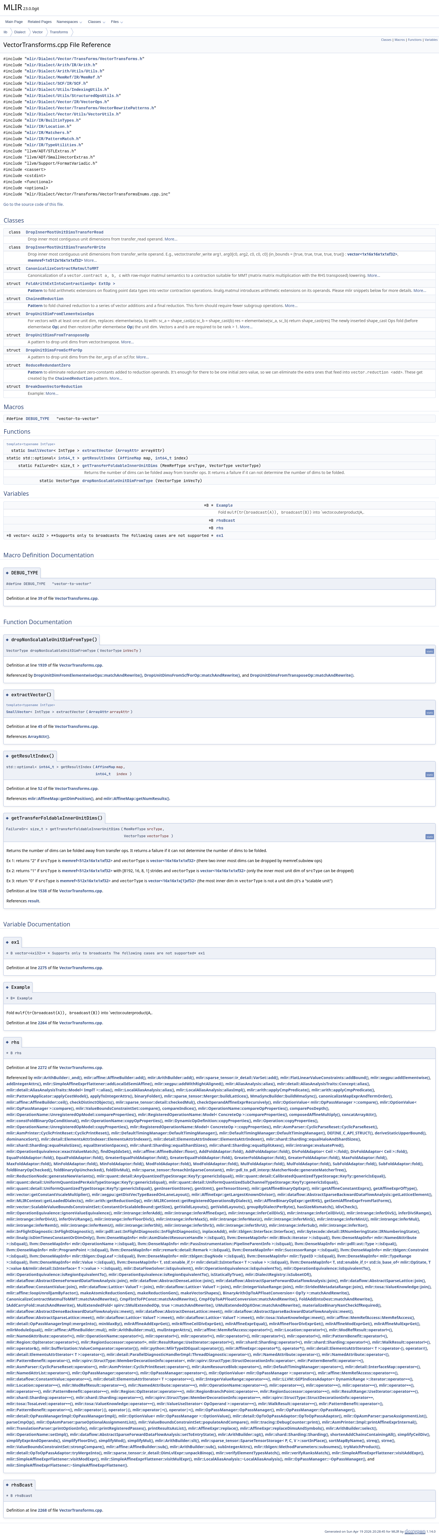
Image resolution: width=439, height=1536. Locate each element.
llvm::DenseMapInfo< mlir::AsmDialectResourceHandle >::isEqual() (161, 1237)
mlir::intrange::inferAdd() (138, 1213)
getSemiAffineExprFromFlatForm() (357, 1200)
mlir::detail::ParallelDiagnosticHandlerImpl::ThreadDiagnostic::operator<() (179, 1354)
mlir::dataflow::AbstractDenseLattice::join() (172, 1280)
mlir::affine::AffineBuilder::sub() (137, 1446)
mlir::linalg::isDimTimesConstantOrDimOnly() (50, 1237)
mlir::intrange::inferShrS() (189, 1225)
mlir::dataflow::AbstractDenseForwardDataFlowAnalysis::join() (67, 1280)
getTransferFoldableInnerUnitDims (120, 465)
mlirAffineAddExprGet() (147, 1323)
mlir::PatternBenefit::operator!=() (354, 1336)
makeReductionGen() (157, 1293)
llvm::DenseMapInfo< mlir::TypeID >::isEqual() (291, 1256)
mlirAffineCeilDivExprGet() (197, 1323)
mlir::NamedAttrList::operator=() (38, 1372)
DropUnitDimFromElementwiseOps (60, 313)
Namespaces (69, 22)
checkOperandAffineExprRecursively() (234, 1102)
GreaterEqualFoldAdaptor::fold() (136, 1157)
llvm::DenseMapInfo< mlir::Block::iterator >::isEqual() (278, 1237)
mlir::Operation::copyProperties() (285, 1120)
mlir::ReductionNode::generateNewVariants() (50, 1176)
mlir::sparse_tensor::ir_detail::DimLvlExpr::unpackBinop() (159, 1452)
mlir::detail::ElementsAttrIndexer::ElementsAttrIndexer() (96, 1139)
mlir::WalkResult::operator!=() (400, 1342)
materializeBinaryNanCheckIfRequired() (341, 1305)
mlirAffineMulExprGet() (396, 1323)
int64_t (66, 458)
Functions (415, 40)
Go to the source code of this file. (33, 204)
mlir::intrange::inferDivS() (371, 1213)
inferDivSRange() (414, 1213)
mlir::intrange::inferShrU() (241, 1225)
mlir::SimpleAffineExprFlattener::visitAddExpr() (377, 1452)
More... (171, 239)
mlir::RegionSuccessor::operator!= (113, 1342)
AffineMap (130, 458)
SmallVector (40, 450)
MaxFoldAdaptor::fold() (364, 1157)
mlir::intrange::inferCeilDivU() (316, 1213)
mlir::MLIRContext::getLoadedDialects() (44, 1200)
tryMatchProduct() (361, 1446)
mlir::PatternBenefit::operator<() (38, 1360)
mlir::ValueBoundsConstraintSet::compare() (118, 1108)
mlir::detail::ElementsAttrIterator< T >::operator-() (355, 1348)
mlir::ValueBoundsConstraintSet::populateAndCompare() (193, 1422)
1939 (42, 665)
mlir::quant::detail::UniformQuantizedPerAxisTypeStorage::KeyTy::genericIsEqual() (86, 1182)
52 (40, 788)
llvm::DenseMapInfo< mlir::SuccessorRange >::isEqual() (285, 1249)
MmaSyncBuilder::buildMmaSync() (283, 1096)
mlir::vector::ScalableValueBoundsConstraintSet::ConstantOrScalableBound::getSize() (89, 1206)
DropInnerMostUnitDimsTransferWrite (66, 247)
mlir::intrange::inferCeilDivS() (256, 1213)
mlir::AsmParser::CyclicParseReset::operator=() (51, 1366)
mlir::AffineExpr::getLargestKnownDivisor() (233, 1194)
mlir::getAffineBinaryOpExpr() (280, 1188)
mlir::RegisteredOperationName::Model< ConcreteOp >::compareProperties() (212, 1114)
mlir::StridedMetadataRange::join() (329, 1286)
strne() (387, 1440)
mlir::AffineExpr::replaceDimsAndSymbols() (282, 1428)
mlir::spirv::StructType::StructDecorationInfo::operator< (241, 1360)
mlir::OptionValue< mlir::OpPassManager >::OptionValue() (174, 1416)
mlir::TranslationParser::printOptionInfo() (46, 1428)
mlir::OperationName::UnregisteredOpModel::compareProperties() (71, 1114)
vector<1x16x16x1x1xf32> (372, 254)
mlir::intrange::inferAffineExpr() (195, 1213)
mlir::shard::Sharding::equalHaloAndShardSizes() (313, 1139)
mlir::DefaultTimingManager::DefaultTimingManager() (164, 1133)
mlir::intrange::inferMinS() (289, 1219)
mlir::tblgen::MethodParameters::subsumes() (297, 1446)
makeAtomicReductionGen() (107, 1293)
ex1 (219, 535)
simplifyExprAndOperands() (33, 1440)
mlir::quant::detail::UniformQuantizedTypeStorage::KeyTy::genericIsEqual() (79, 1188)
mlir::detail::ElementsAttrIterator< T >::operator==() (143, 1379)
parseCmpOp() (20, 1422)
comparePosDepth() (309, 1108)
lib (5, 32)
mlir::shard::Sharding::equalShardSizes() (168, 1145)
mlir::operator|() (90, 1409)
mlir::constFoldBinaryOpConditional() (42, 1120)
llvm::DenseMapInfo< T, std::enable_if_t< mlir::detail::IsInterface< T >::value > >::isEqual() (202, 1262)
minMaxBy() (110, 1323)
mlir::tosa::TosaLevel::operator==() (39, 1403)
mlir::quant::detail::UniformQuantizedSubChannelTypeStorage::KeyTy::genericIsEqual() (253, 1182)
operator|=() (181, 1409)
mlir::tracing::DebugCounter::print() (285, 1422)
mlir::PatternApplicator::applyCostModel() (47, 1096)
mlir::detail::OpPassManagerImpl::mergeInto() (51, 1323)
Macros (399, 40)
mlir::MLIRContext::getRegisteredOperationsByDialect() (198, 1200)
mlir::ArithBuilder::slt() (177, 1440)
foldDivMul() (118, 1169)
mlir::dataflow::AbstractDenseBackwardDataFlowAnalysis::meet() (70, 1311)
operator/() (416, 1348)
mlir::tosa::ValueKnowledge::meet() (290, 1317)
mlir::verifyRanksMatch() (306, 1452)
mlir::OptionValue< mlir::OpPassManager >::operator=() (262, 1372)
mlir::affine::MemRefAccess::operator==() (357, 1372)
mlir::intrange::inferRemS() (32, 1225)
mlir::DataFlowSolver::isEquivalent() (158, 1268)
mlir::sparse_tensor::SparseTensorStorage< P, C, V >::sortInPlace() (264, 1440)
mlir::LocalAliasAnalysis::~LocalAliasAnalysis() (238, 1459)
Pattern (35, 290)
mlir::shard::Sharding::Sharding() (296, 1434)
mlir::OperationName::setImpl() (37, 1434)
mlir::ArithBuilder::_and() (57, 1077)
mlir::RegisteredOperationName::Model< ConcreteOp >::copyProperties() (200, 1126)
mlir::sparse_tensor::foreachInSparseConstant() (178, 1169)
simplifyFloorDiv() (79, 1440)
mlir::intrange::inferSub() (293, 1225)
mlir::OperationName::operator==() (233, 1385)
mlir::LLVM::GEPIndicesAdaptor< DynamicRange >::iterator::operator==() (342, 1379)
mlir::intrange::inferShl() (138, 1225)
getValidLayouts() (191, 1206)
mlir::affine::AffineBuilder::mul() (76, 1329)
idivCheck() (346, 1206)
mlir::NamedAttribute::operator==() (162, 1385)
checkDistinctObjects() (92, 1102)
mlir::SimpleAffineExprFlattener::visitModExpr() (52, 1459)
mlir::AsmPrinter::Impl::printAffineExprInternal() (369, 1422)
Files (117, 22)
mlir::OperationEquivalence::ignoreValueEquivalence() (58, 1213)
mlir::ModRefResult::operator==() (94, 1385)
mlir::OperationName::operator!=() (109, 1336)
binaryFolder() (148, 1096)
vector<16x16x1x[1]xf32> (172, 880)
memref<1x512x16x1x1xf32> (55, 260)
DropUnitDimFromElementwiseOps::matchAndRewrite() (88, 675)
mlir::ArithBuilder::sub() (193, 1446)
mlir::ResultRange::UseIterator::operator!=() (191, 1342)
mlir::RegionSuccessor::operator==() (295, 1391)
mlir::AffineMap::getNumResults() (136, 798)
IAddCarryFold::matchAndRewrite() (40, 1305)
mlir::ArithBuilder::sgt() (240, 1434)
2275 (42, 967)
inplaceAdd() (214, 1231)
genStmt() (204, 1188)
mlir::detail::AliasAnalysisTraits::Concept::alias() (323, 1083)
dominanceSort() (22, 1139)
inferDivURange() (75, 1219)
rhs (219, 527)
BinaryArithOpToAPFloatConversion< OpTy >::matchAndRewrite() (286, 1293)
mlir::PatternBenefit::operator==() (76, 1391)
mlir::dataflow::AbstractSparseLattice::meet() (50, 1317)
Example (224, 505)
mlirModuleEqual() (24, 1329)
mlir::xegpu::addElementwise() (400, 1077)
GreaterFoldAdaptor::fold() (260, 1157)
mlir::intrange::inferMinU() (342, 1219)
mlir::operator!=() (162, 1336)
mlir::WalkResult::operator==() (287, 1403)
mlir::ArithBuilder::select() (351, 1428)
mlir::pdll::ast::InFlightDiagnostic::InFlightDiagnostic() (147, 1231)
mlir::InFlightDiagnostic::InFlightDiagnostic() (50, 1231)
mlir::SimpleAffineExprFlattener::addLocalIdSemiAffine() (98, 1083)
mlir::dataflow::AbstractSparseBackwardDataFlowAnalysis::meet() (288, 1311)
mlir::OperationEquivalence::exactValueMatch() (52, 1151)
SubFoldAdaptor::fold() (355, 1163)
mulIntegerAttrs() (174, 1329)
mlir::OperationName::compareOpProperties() (243, 1108)
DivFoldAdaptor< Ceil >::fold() (320, 1151)
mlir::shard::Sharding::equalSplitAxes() (246, 1145)
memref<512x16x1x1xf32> (87, 860)
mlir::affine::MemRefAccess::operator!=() (233, 1329)
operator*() (293, 1348)
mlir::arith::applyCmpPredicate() (278, 1090)
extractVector (97, 450)
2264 (42, 1022)
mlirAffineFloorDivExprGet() (296, 1323)
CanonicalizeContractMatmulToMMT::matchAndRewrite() (62, 1299)
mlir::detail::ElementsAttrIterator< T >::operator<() (55, 1354)
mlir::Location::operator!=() (300, 1329)
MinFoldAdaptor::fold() (75, 1163)
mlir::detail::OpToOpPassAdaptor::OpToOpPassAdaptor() (287, 1416)
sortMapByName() (346, 1440)
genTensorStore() (232, 1188)
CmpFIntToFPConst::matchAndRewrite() (158, 1299)
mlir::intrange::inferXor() (343, 1225)
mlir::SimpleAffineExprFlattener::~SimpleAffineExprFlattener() (66, 1465)
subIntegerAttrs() (235, 1446)
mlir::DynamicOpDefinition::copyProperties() (208, 1120)
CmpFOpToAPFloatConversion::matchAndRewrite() (248, 1299)
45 (40, 726)
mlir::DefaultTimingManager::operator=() (303, 1366)
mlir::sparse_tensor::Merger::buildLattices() (206, 1096)
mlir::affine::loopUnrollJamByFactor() (42, 1293)
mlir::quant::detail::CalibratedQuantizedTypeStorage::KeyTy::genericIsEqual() (310, 1176)
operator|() (119, 1409)
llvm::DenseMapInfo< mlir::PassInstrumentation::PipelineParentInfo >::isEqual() (215, 1243)
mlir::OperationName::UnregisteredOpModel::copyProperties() (67, 1126)
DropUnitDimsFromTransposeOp (57, 335)
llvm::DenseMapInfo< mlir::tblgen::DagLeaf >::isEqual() (82, 1256)
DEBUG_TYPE (37, 418)
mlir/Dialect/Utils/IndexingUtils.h (67, 89)
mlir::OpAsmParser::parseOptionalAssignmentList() (86, 1422)
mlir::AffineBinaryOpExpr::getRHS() (288, 1200)
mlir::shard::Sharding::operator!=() (269, 1342)
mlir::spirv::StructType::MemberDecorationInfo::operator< (128, 1360)
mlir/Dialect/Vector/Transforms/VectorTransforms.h (84, 59)
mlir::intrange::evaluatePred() (314, 1145)
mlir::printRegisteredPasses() (117, 1428)
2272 (42, 1067)
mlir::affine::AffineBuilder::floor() (165, 1151)
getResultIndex (98, 458)
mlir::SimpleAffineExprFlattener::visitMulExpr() (146, 1459)
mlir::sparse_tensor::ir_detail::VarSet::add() (237, 1077)
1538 (42, 890)
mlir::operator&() (22, 1348)
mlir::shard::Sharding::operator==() (40, 1397)
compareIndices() (179, 1108)
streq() (372, 1440)
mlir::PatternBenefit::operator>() (350, 1403)
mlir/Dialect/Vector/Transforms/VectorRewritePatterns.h (90, 108)
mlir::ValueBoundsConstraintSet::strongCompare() (55, 1446)
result (33, 900)
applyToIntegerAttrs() (111, 1096)
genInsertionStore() (173, 1188)
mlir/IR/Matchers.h (48, 132)
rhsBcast (225, 520)
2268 (42, 1510)
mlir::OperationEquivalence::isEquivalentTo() (238, 1268)
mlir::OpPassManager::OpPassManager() (234, 1409)
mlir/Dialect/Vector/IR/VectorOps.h (67, 102)
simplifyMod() (112, 1440)
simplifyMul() (140, 1440)
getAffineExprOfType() (395, 1188)
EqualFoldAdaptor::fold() (30, 1157)
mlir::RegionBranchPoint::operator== (222, 1391)
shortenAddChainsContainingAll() (362, 1434)
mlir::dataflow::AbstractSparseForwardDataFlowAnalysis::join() (277, 1280)
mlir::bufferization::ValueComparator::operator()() (89, 1348)
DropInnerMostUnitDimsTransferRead (64, 232)
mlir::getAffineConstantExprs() (341, 1188)
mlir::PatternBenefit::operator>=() (39, 1409)
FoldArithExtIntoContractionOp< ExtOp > (70, 283)
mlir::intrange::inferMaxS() (181, 1219)
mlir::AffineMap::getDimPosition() (60, 798)
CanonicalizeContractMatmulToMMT (62, 268)
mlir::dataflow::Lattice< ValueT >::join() (116, 1286)
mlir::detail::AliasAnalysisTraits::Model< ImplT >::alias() (59, 1090)
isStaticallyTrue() (227, 1274)
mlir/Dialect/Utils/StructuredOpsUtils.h (73, 95)
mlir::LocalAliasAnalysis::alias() (144, 1090)
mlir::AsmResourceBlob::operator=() (226, 1366)
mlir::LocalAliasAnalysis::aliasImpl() (210, 1090)
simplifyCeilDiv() (413, 1434)
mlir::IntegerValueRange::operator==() (233, 1379)
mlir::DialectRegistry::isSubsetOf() (278, 1274)
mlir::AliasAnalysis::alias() (250, 1083)
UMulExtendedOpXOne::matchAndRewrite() (257, 1305)
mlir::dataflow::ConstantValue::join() (41, 1286)
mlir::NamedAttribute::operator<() (286, 1354)
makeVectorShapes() (201, 1293)
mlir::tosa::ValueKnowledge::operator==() (115, 1403)
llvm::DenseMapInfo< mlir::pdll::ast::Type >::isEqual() (345, 1243)
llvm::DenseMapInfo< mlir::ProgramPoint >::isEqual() (57, 1249)
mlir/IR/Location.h (48, 126)
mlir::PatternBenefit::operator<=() (330, 1360)
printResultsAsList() (167, 1428)
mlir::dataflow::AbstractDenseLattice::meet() (179, 1311)
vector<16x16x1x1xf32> (173, 860)
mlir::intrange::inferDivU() (31, 1219)
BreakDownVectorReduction (54, 386)
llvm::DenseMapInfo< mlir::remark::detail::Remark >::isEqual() (170, 1249)
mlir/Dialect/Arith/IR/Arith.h (61, 65)
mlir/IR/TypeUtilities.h (54, 145)
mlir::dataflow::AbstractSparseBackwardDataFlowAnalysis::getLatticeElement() (354, 1194)
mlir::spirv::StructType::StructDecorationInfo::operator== (317, 1397)
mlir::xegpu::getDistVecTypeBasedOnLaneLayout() (141, 1194)
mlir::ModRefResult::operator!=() (360, 1329)
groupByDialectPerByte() (271, 1206)
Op (55, 326)
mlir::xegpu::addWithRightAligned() (189, 1083)
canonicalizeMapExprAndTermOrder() (355, 1096)
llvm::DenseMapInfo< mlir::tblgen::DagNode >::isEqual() (191, 1256)
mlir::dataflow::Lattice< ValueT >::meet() (135, 1317)
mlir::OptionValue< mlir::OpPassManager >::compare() (325, 1102)
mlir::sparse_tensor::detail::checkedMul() (155, 1102)
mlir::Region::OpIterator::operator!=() (42, 1342)
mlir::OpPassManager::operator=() (105, 1372)
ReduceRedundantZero (48, 365)
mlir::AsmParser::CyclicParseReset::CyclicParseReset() (325, 1126)
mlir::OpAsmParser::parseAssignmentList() (385, 1416)
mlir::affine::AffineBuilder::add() (115, 1077)
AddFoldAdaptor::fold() (221, 1151)
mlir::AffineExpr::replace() (213, 1428)
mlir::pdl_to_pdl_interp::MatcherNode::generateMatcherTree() (286, 1169)
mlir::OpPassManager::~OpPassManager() (324, 1459)
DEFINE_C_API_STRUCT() (350, 1133)
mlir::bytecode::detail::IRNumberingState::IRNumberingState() (358, 1231)
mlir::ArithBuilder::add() (171, 1077)
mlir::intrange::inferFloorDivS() (124, 1219)
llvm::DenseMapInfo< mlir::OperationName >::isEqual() (82, 1243)
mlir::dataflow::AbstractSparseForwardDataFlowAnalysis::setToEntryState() (143, 1434)
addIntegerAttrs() (23, 1083)
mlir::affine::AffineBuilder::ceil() (37, 1102)
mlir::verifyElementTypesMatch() (247, 1452)
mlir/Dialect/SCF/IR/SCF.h (56, 83)
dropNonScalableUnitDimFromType (117, 480)
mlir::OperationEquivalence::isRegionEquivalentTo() (56, 1274)
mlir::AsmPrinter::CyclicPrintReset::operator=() (144, 1366)
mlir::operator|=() (149, 1409)
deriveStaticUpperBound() (400, 1133)
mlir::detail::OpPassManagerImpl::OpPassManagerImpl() (61, 1416)
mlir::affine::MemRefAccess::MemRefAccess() (370, 1317)
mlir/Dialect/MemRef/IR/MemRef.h (63, 77)
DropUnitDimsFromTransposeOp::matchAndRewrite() (301, 675)
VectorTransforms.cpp (76, 598)
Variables (431, 40)
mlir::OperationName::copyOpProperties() (121, 1120)
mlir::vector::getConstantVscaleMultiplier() (48, 1194)
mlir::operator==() (286, 1385)
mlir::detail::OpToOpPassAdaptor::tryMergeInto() (54, 1452)
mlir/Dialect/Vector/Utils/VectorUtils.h (73, 114)
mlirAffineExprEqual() (246, 1323)
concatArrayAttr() (359, 1114)
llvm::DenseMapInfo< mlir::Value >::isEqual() (72, 1262)
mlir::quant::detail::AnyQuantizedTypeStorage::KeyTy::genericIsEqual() (165, 1176)
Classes (96, 22)
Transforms (59, 32)
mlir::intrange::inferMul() (394, 1219)
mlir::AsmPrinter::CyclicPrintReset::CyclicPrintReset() (57, 1133)
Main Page (14, 22)
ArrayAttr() (38, 736)
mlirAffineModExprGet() (348, 1323)
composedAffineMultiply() (314, 1114)
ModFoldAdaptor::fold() (168, 1163)
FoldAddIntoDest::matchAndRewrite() (335, 1299)
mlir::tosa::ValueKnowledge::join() (398, 1286)
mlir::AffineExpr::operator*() (253, 1348)
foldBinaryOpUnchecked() (79, 1169)
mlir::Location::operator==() (33, 1385)
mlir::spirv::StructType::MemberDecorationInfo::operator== (202, 1397)
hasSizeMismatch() (315, 1206)
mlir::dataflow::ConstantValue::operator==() (48, 1379)
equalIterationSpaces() (105, 1145)
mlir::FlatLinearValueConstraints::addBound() (324, 1077)
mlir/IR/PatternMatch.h (53, 138)
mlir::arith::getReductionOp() (113, 1200)
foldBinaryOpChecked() (29, 1169)
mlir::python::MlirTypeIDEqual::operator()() (181, 1348)
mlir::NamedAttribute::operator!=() (40, 1336)
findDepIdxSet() (116, 1151)
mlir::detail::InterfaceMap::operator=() (382, 1366)
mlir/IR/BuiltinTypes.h (53, 120)
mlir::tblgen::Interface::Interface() (262, 1231)
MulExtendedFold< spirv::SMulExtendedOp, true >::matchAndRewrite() (145, 1305)
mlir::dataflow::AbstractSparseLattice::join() (382, 1280)
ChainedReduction (44, 298)
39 (40, 598)
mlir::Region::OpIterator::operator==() (147, 1391)
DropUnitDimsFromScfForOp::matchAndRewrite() (192, 675)
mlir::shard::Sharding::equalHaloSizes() (43, 1145)
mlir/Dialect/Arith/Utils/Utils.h (64, 71)
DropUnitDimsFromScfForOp (54, 350)
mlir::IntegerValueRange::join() (263, 1286)
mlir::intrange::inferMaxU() (236, 1219)
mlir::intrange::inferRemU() (86, 1225)
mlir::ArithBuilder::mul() (132, 1329)
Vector (37, 32)
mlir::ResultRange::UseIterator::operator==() (374, 1391)
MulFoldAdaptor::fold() (262, 1163)
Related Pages (40, 22)
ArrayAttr (128, 450)
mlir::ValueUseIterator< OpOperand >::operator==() (206, 1403)
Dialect (19, 32)
